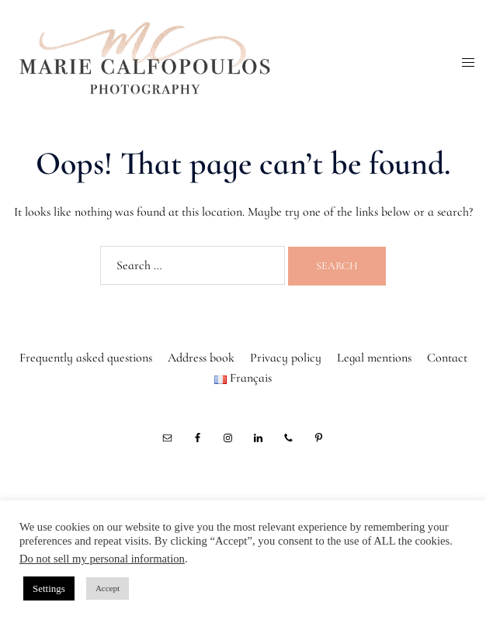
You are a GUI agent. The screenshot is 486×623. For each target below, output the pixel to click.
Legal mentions (374, 357)
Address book (201, 357)
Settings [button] (49, 588)
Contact (447, 357)
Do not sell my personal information (102, 558)
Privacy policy (285, 357)
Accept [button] (107, 588)
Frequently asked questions (85, 357)
